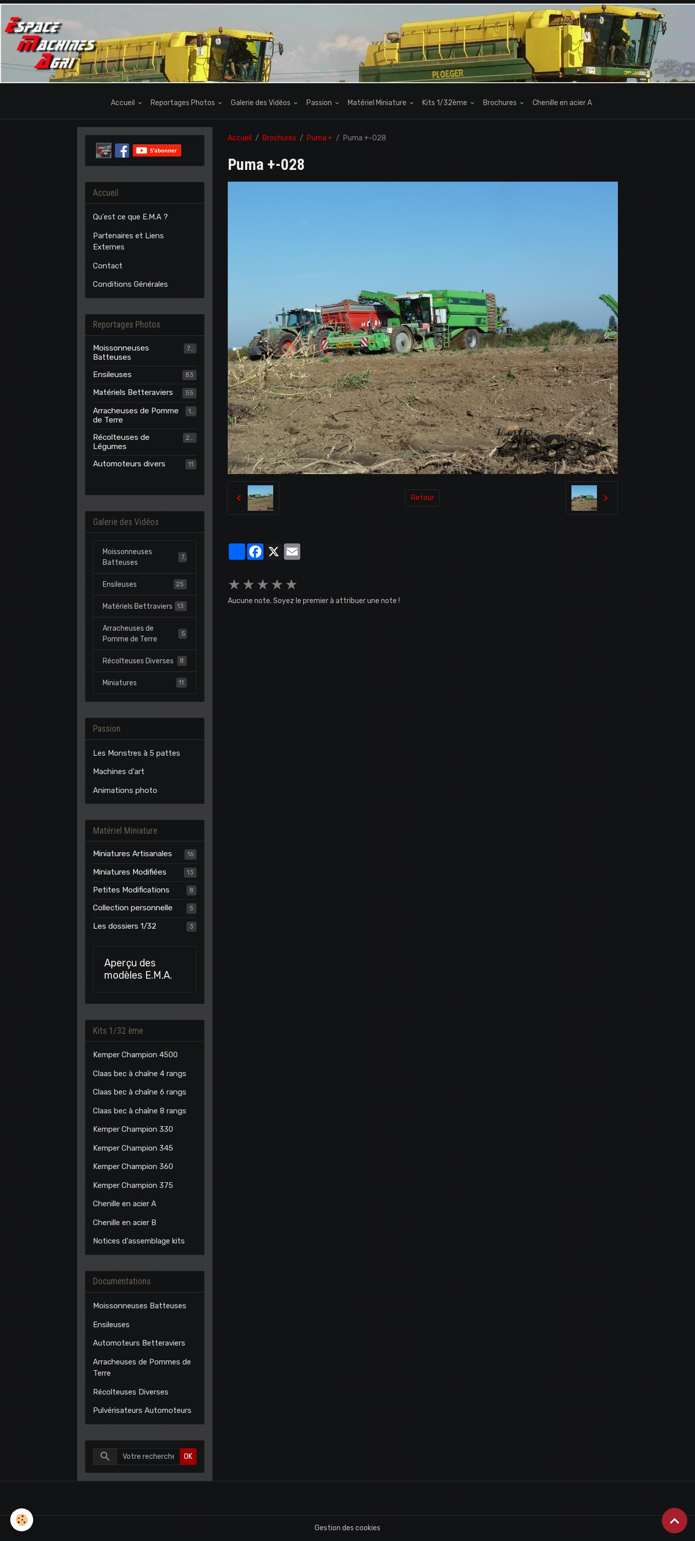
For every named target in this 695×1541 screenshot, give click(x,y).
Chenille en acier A (562, 102)
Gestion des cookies (347, 1528)
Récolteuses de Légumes (121, 442)
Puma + (319, 138)
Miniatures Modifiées (129, 872)
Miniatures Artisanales (132, 853)
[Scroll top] (674, 1520)
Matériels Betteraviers (133, 392)
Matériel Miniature (378, 102)
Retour (422, 497)
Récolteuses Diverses (145, 661)
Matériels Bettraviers (145, 606)
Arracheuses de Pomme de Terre (136, 415)
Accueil (123, 102)
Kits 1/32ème (445, 102)
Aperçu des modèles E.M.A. (138, 969)
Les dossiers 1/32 (124, 926)
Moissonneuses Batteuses (121, 352)
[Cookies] (21, 1519)
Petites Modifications (131, 889)
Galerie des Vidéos (261, 102)
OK (188, 1456)
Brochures (500, 102)
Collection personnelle (133, 907)
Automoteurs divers (129, 463)
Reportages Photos (184, 102)
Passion (319, 102)
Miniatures (145, 683)
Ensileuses (112, 374)
